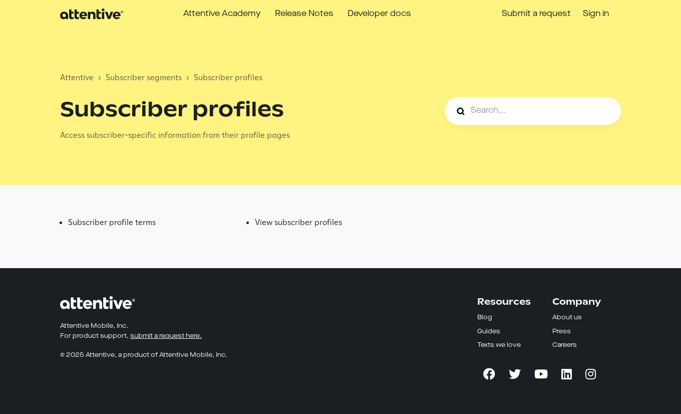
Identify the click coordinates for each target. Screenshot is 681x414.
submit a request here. (166, 336)
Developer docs (379, 14)
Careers (564, 345)
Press (561, 331)
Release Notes (304, 14)
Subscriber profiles (228, 77)
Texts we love (499, 345)
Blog (484, 317)
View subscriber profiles (298, 222)
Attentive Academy (222, 14)
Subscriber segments (144, 77)
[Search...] (533, 110)
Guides (488, 331)
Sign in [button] (596, 14)
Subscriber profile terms (112, 222)
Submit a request (536, 14)
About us (567, 317)
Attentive (77, 77)
